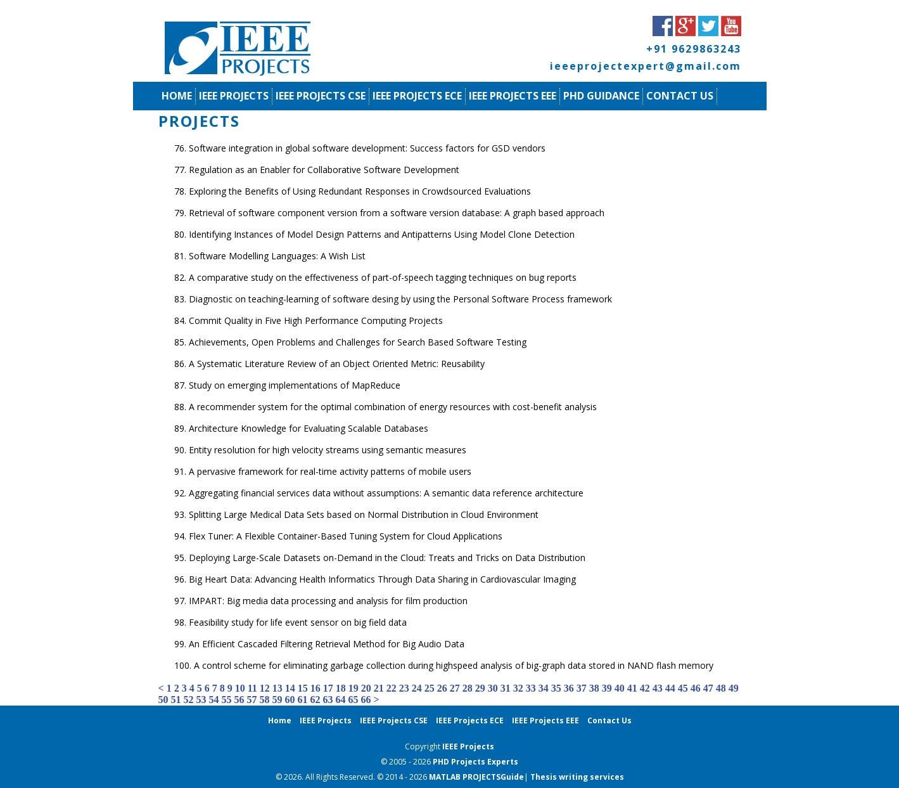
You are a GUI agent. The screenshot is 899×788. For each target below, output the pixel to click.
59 (277, 699)
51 (176, 699)
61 (303, 699)
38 (594, 688)
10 (240, 688)
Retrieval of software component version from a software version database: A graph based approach (396, 213)
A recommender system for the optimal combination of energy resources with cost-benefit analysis (393, 407)
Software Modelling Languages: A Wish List (277, 256)
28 (467, 688)
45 (683, 688)
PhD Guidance (601, 96)
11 (252, 688)
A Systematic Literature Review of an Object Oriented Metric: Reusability (337, 364)
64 (341, 699)
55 (227, 699)
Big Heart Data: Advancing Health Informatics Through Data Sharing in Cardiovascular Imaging (382, 579)
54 (214, 699)
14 (290, 688)
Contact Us (679, 96)
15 (303, 688)
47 (708, 688)
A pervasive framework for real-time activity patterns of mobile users (330, 471)
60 (290, 699)
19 (353, 688)
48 (721, 688)
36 (569, 688)
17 (328, 688)
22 (391, 688)
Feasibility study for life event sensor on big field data (298, 622)
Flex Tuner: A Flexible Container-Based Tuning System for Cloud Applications (345, 536)
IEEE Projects (234, 96)
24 (417, 688)
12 (265, 688)
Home (177, 96)
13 (277, 688)
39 (607, 688)
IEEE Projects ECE (417, 96)
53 (201, 699)
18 (341, 688)
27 (455, 688)
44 (670, 688)
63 (328, 699)
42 (645, 688)
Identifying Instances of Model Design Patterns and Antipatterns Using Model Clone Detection (382, 234)
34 (544, 688)
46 (696, 688)
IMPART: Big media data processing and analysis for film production (328, 601)
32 (518, 688)
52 (189, 699)
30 (493, 688)
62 (315, 699)
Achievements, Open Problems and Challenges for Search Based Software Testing (357, 342)
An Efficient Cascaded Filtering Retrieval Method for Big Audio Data (326, 644)
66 (366, 699)
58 (265, 699)
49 (734, 688)
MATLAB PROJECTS (465, 777)
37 (582, 688)
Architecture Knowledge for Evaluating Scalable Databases (308, 428)
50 (163, 699)
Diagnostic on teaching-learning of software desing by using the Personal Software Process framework (400, 299)
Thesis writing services (577, 777)
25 (429, 688)
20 (366, 688)
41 (632, 688)
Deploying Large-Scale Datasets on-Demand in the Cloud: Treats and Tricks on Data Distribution (387, 558)
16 (315, 688)
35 (556, 688)
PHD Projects (460, 761)
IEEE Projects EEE (512, 96)
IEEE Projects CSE (321, 96)
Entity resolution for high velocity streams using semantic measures (327, 450)
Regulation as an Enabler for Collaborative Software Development (324, 170)
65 (353, 699)
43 (658, 688)
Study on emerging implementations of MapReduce (294, 385)
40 (620, 688)
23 (404, 688)
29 (480, 688)
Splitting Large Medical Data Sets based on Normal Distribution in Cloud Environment (364, 514)
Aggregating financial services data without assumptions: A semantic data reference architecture (386, 493)
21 (379, 688)
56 (239, 699)
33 (531, 688)
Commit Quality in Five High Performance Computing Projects (316, 320)
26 (442, 688)
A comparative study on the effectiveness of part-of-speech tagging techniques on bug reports (383, 277)
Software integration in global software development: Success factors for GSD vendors (367, 148)
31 (506, 688)
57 (252, 699)
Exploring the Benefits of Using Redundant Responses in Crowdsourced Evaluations (360, 191)
